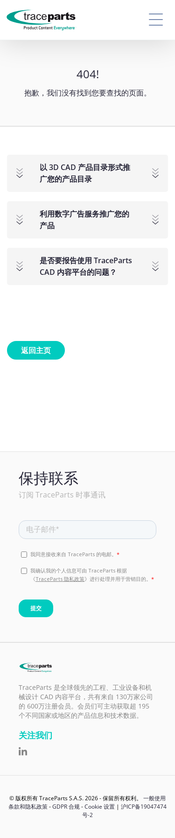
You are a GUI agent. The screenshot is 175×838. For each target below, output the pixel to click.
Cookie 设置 (99, 807)
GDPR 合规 (66, 807)
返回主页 (36, 350)
